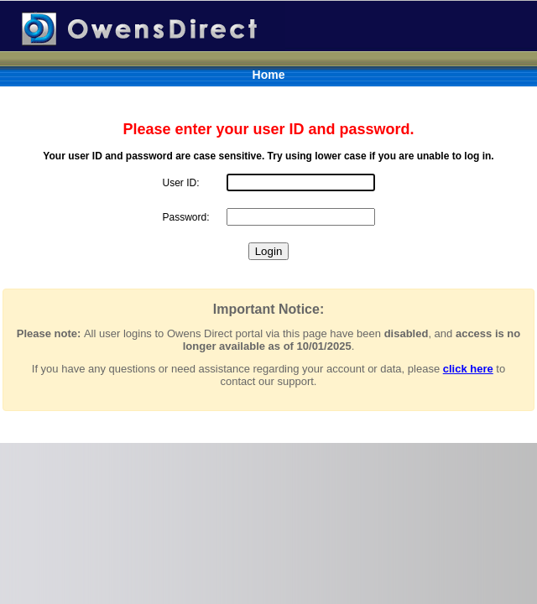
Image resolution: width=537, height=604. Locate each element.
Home (269, 74)
